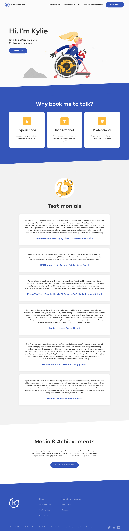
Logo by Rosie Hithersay (84, 526)
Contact (65, 510)
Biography (43, 515)
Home (41, 499)
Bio (79, 5)
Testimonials (69, 5)
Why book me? (55, 5)
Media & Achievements (93, 5)
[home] (15, 5)
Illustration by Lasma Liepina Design (62, 526)
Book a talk (114, 5)
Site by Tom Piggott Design (39, 526)
